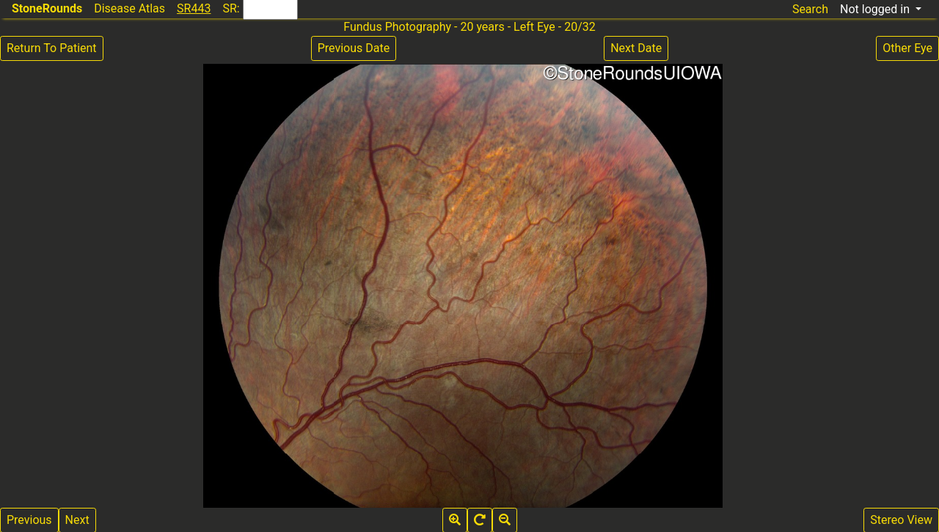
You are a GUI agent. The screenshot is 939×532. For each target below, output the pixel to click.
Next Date (636, 48)
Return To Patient (52, 48)
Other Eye (907, 48)
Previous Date (354, 48)
